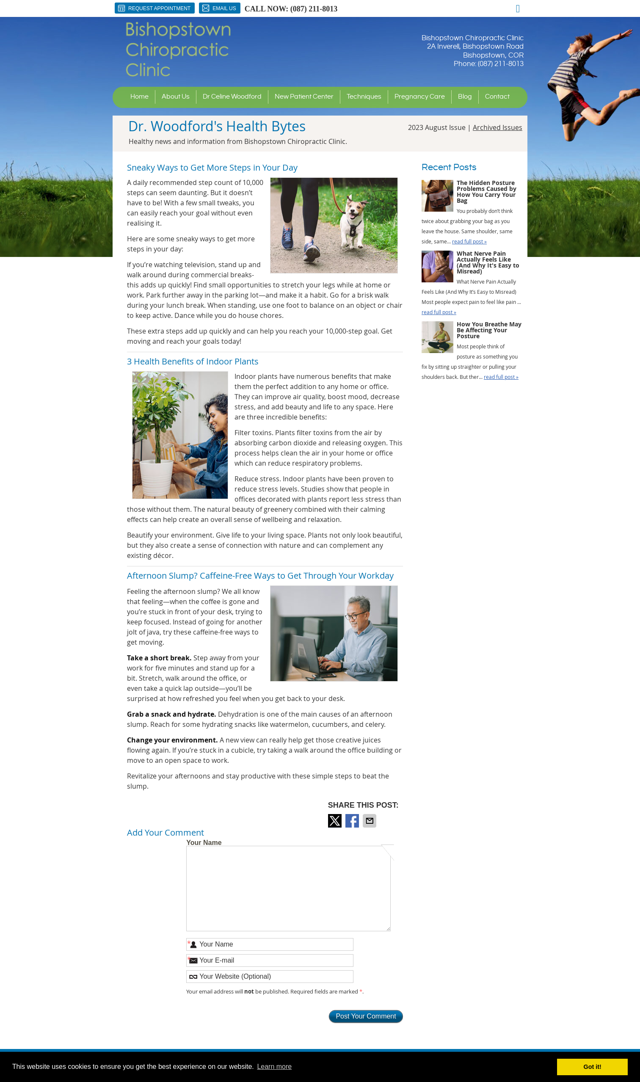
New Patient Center (304, 96)
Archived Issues (497, 127)
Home (139, 96)
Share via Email (370, 821)
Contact (497, 96)
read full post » (469, 241)
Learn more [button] (274, 1066)
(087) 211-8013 (314, 9)
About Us (176, 96)
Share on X (335, 821)
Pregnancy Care (419, 96)
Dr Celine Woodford (232, 96)
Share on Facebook (353, 821)
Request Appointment (153, 8)
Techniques (364, 96)
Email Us (218, 8)
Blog (465, 96)
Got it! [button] (592, 1066)
